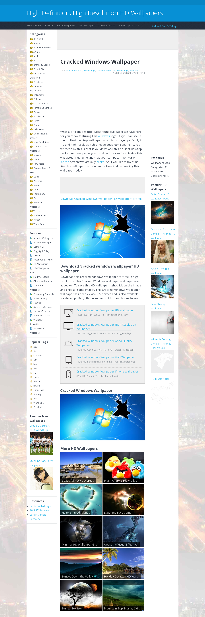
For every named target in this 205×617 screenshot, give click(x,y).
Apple (36, 56)
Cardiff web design (40, 506)
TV (34, 198)
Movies (37, 155)
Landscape (38, 389)
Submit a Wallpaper (43, 307)
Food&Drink (39, 116)
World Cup (38, 224)
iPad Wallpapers (87, 25)
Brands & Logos (41, 64)
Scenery (37, 394)
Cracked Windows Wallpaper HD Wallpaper (104, 310)
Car (35, 359)
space (36, 377)
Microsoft (111, 70)
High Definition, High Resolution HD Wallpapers (95, 12)
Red (35, 351)
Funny (36, 120)
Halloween (38, 129)
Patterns (37, 180)
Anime (36, 51)
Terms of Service (41, 311)
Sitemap (37, 302)
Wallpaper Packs (107, 25)
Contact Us (38, 246)
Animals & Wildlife (42, 47)
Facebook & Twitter (43, 259)
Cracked (101, 70)
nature (36, 385)
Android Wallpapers (43, 238)
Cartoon (37, 355)
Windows (134, 70)
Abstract (37, 43)
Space (36, 185)
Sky (35, 346)
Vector (36, 211)
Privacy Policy (40, 298)
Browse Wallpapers (43, 242)
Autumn (37, 60)
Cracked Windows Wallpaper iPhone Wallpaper (107, 367)
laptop (64, 162)
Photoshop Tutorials (129, 25)
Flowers (37, 112)
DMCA (36, 255)
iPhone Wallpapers (66, 25)
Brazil (36, 398)
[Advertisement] (82, 3)
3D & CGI (38, 38)
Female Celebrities (42, 107)
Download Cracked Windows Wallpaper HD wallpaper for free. (101, 199)
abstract (37, 381)
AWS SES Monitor (40, 510)
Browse (49, 25)
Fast (35, 368)
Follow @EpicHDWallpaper (165, 26)
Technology (39, 193)
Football (37, 407)
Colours (37, 99)
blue (35, 364)
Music (36, 159)
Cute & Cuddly (40, 103)
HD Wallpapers (34, 25)
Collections (38, 94)
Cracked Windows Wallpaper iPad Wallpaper (105, 355)
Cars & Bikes (39, 69)
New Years (38, 163)
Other (36, 176)
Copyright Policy (41, 251)
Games (37, 125)
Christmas (38, 82)
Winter (36, 219)
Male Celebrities (41, 142)
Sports (36, 189)
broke (100, 162)
